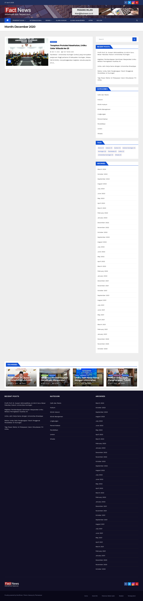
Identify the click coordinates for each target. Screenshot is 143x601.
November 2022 (103, 227)
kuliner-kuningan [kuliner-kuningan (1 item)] (129, 148)
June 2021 (101, 310)
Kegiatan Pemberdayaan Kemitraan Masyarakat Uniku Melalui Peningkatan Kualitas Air (54, 381)
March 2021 (102, 324)
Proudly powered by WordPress (14, 595)
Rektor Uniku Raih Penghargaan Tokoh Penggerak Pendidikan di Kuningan (120, 381)
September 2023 (104, 179)
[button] (137, 20)
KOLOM (99, 20)
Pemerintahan (103, 119)
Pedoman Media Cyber (108, 596)
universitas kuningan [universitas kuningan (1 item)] (105, 155)
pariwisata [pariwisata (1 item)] (112, 151)
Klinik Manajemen (104, 109)
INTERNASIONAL (36, 20)
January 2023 (102, 218)
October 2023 (102, 174)
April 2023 (101, 203)
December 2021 (103, 281)
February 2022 (103, 271)
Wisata (100, 133)
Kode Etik (95, 596)
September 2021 (103, 295)
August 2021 (102, 300)
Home (86, 596)
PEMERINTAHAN (19, 20)
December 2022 (103, 222)
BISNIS (49, 20)
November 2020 (103, 344)
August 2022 (102, 242)
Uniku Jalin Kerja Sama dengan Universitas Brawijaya (117, 66)
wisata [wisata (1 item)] (118, 155)
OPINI (91, 20)
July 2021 (101, 305)
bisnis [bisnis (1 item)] (101, 148)
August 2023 (102, 184)
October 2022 (102, 232)
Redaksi (121, 596)
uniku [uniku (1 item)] (121, 151)
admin (23, 383)
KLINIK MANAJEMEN (77, 20)
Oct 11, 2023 (47, 383)
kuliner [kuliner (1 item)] (117, 148)
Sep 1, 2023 (113, 383)
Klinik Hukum (102, 104)
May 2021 (101, 315)
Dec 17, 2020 (56, 52)
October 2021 (102, 290)
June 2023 (101, 193)
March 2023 (102, 208)
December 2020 (103, 339)
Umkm (100, 129)
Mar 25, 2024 (13, 383)
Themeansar (38, 595)
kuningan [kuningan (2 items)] (102, 151)
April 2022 (101, 261)
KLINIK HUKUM (61, 20)
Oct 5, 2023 (80, 383)
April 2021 (101, 319)
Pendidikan (53, 41)
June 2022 (101, 252)
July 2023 (101, 189)
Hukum (100, 99)
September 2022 (104, 237)
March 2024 (102, 169)
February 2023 (103, 213)
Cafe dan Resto (103, 95)
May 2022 (101, 256)
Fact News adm (67, 52)
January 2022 (102, 276)
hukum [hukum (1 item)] (109, 148)
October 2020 (103, 349)
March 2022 (102, 266)
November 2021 (103, 286)
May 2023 (101, 198)
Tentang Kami (132, 596)
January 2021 (102, 334)
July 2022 (101, 247)
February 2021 (103, 329)
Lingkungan (102, 114)
